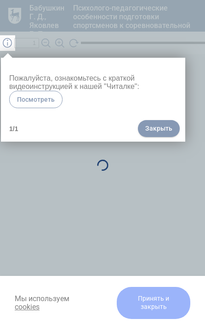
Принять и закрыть (153, 303)
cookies (27, 306)
